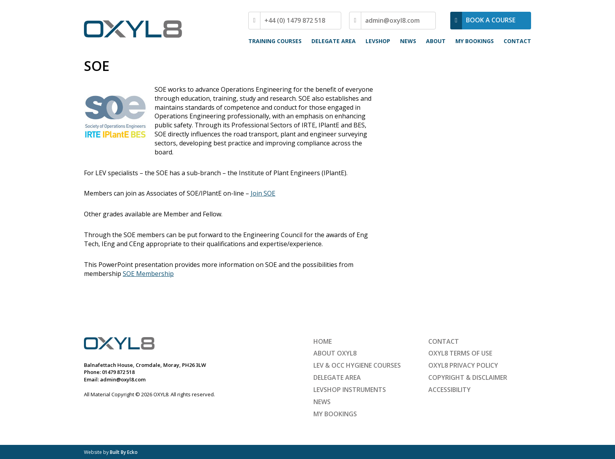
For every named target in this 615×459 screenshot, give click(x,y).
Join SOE (263, 193)
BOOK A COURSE (490, 20)
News (408, 41)
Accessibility (449, 389)
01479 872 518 (118, 372)
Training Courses (275, 41)
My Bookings (474, 41)
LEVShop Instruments (349, 389)
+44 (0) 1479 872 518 (294, 20)
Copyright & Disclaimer (467, 377)
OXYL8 (133, 29)
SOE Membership (148, 273)
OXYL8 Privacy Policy (463, 365)
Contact (517, 41)
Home (322, 341)
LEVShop (378, 41)
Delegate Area (333, 41)
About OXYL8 (335, 353)
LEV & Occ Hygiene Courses (357, 365)
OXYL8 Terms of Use (460, 353)
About (436, 41)
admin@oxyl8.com (392, 20)
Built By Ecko (124, 452)
